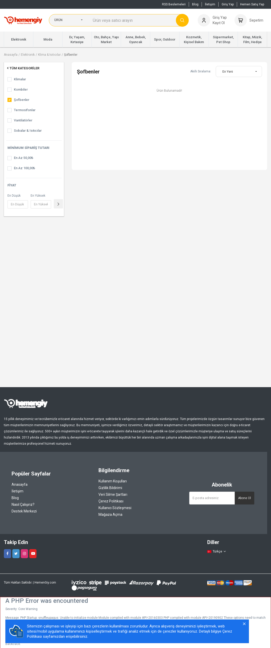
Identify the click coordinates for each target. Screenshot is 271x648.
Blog (195, 4)
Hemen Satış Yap (252, 4)
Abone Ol (244, 498)
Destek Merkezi (24, 511)
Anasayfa (10, 54)
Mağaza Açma (110, 514)
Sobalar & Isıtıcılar (28, 130)
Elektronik (28, 54)
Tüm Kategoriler (22, 68)
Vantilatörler (23, 120)
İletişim (210, 4)
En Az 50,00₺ (23, 158)
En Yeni (227, 71)
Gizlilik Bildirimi (110, 488)
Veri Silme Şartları (112, 494)
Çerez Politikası (110, 501)
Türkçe (216, 551)
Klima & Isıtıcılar (49, 54)
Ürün (58, 20)
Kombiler (21, 89)
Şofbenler (70, 54)
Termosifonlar (24, 110)
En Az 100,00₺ (24, 168)
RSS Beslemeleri (174, 4)
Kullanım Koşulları (112, 481)
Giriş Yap (228, 4)
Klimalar (20, 79)
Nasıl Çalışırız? (23, 504)
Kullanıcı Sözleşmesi (114, 508)
